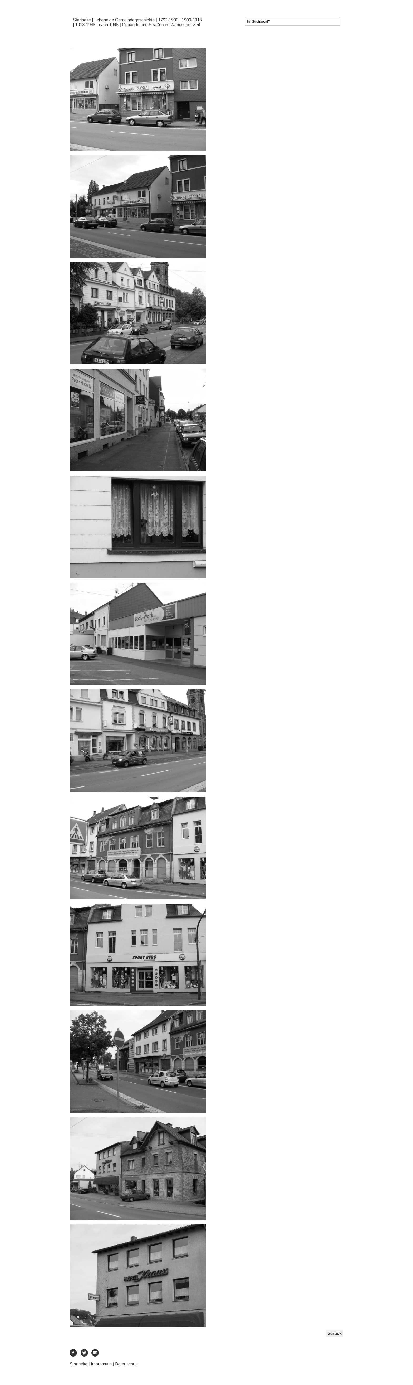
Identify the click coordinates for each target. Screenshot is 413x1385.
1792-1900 (168, 20)
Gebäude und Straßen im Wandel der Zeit (161, 24)
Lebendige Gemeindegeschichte (124, 20)
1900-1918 (192, 20)
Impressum (101, 1364)
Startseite (82, 20)
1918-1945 (85, 24)
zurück (335, 1333)
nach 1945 (109, 24)
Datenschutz (127, 1364)
